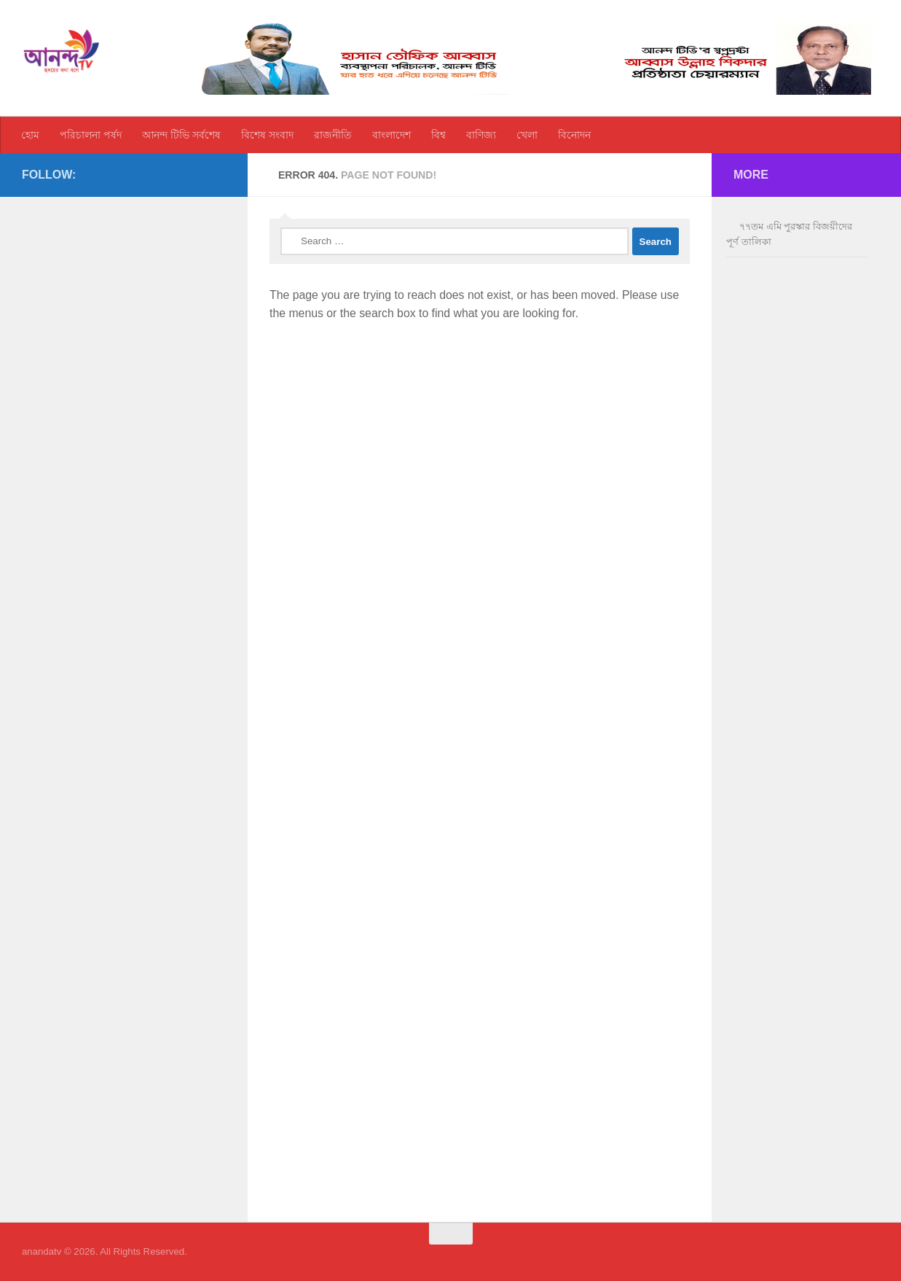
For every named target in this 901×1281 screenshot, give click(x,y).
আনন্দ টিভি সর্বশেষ (181, 135)
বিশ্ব (438, 135)
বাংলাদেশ (391, 135)
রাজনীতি (333, 135)
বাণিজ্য (481, 135)
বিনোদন (574, 135)
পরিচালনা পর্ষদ (91, 135)
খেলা (527, 135)
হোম (30, 135)
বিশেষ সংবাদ (267, 135)
